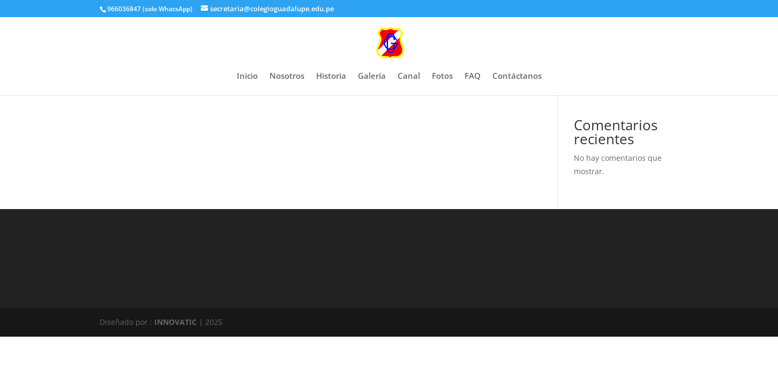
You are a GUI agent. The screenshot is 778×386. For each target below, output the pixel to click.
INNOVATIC (175, 322)
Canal (409, 76)
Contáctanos (517, 76)
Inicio (247, 76)
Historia (331, 76)
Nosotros (287, 76)
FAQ (473, 76)
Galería (372, 76)
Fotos (442, 76)
